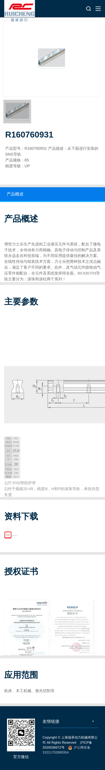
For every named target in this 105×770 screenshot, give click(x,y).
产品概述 (15, 194)
